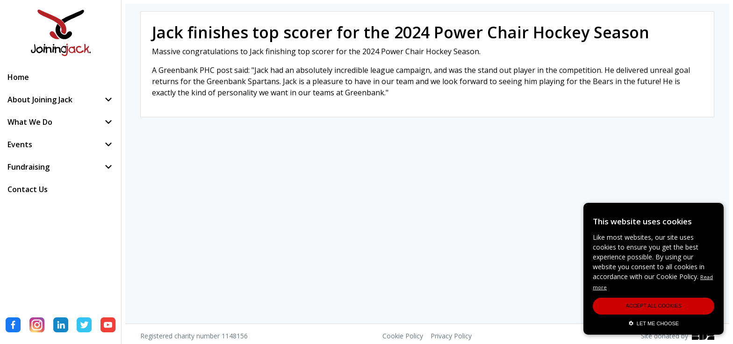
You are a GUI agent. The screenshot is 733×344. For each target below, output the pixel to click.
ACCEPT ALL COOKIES (653, 305)
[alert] (653, 269)
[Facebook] (13, 326)
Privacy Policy (451, 335)
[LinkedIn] (60, 326)
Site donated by (677, 335)
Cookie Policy (402, 335)
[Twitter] (84, 326)
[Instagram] (36, 326)
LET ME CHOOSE (653, 323)
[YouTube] (108, 326)
